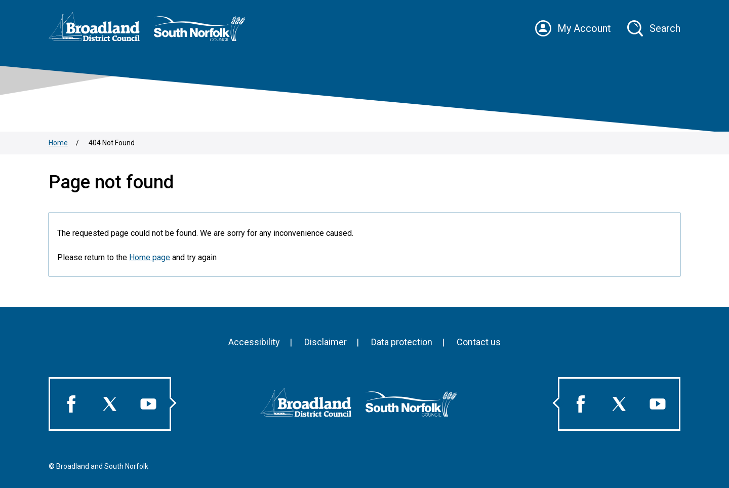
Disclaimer (325, 342)
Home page (149, 257)
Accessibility (254, 342)
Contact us (479, 342)
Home (58, 143)
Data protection (401, 342)
